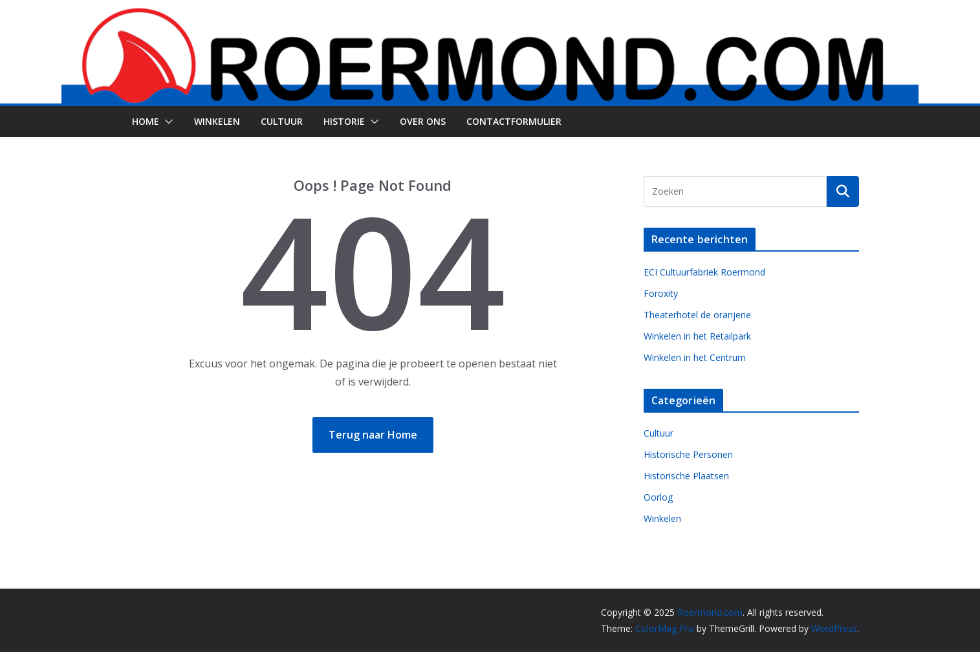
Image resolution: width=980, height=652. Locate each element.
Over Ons (423, 121)
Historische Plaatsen (686, 476)
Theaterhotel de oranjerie (697, 315)
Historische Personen (688, 454)
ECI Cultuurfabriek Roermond (704, 272)
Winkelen (217, 121)
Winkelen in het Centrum (695, 357)
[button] (166, 122)
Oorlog (658, 497)
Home (145, 121)
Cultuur (282, 121)
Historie (344, 121)
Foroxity (661, 293)
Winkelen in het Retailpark (697, 336)
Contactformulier (513, 121)
